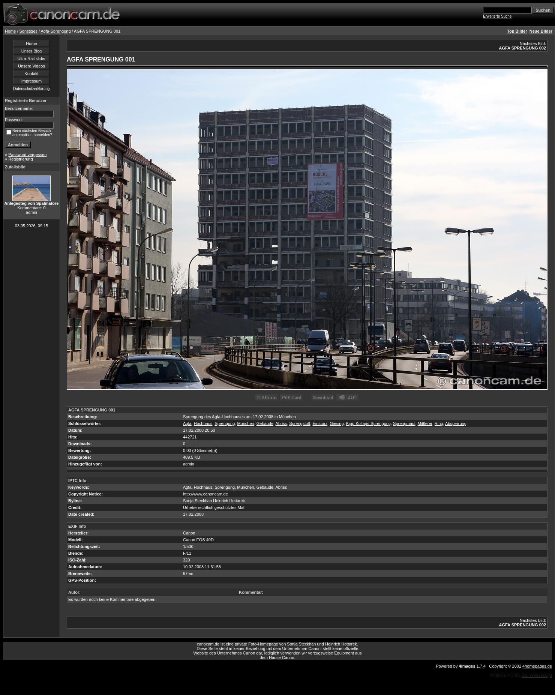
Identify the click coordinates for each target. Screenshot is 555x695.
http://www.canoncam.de (205, 494)
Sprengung (224, 423)
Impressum (31, 81)
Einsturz (319, 423)
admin (188, 464)
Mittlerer (425, 423)
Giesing (337, 423)
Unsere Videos (31, 66)
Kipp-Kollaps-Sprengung (368, 423)
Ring (439, 423)
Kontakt (31, 73)
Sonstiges (29, 31)
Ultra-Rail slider (31, 58)
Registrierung (20, 159)
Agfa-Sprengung (55, 31)
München (245, 423)
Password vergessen (27, 154)
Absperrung (455, 423)
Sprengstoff (299, 423)
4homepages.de (537, 666)
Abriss (281, 423)
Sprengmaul (404, 423)
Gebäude (264, 423)
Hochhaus (203, 423)
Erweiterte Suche (497, 16)
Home (10, 31)
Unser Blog (31, 51)
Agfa (187, 423)
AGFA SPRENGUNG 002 (522, 48)
